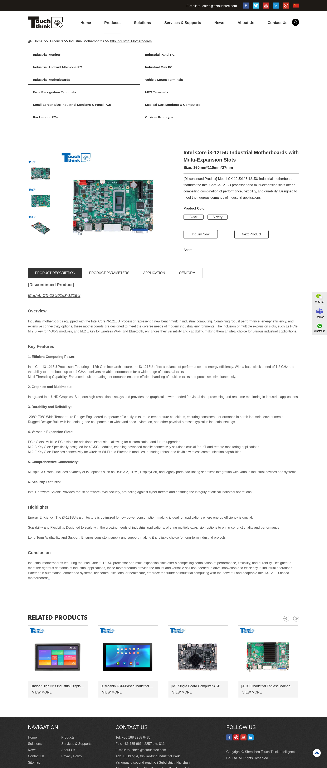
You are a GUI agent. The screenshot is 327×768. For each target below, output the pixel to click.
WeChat (319, 301)
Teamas (319, 317)
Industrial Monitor (49, 55)
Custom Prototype (251, 80)
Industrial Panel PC (117, 55)
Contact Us (277, 23)
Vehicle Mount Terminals (121, 67)
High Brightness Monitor (109, 763)
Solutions (142, 23)
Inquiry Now (200, 208)
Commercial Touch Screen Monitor (207, 763)
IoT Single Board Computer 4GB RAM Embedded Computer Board (198, 660)
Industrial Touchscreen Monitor (155, 763)
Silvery (218, 191)
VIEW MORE (42, 666)
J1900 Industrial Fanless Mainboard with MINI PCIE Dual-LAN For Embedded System (268, 660)
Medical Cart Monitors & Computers (121, 86)
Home (85, 23)
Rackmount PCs (182, 80)
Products (112, 23)
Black (193, 191)
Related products (60, 591)
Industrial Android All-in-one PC (194, 55)
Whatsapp (319, 331)
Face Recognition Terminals (191, 67)
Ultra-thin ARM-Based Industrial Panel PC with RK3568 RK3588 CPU (128, 660)
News (219, 23)
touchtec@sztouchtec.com (217, 6)
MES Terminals (248, 67)
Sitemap (34, 736)
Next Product (251, 208)
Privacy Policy (71, 730)
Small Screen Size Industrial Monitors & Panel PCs (57, 86)
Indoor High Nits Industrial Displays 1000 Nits (58, 660)
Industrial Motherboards (86, 41)
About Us (246, 23)
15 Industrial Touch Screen (67, 763)
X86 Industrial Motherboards (131, 41)
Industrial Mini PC (251, 55)
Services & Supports (182, 23)
